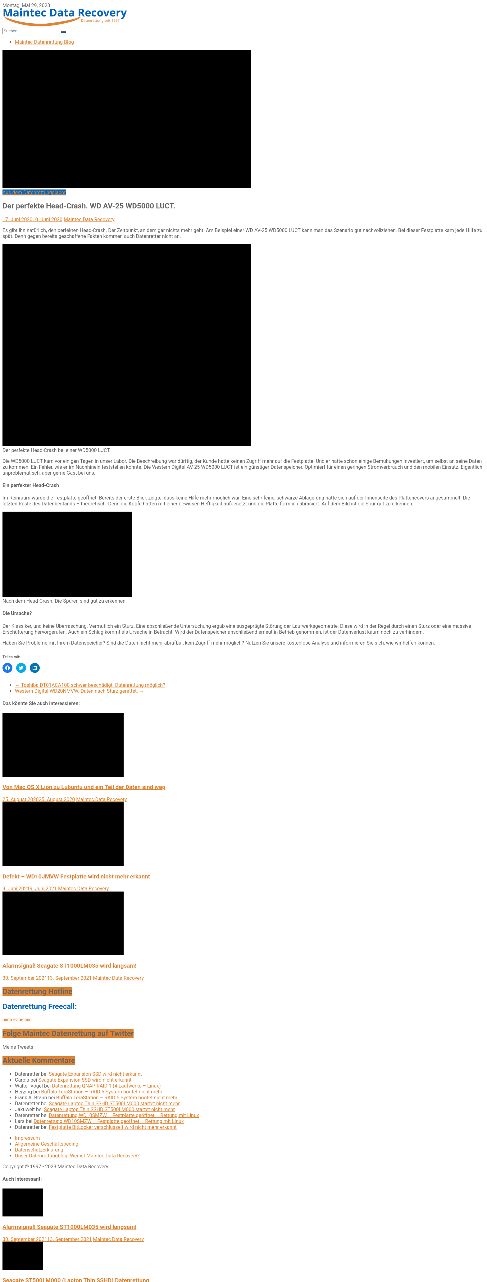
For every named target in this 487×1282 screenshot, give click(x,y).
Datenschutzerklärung (39, 1150)
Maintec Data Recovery (89, 219)
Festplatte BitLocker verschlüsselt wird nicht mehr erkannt (113, 1127)
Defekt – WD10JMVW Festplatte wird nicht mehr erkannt (76, 876)
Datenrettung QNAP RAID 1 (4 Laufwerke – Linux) (106, 1086)
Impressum (27, 1138)
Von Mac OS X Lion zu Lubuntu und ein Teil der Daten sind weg (83, 787)
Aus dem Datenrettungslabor (34, 192)
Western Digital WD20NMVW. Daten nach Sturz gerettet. (79, 691)
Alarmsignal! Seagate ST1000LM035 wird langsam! (69, 965)
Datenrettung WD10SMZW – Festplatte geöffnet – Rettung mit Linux (124, 1115)
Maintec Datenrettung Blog (44, 42)
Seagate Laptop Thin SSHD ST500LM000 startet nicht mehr (114, 1103)
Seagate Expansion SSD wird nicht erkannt (95, 1074)
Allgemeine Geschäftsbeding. (47, 1144)
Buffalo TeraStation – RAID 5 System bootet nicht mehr (101, 1092)
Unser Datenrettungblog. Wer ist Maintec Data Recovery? (77, 1156)
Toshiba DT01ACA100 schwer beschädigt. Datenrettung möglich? (90, 685)
